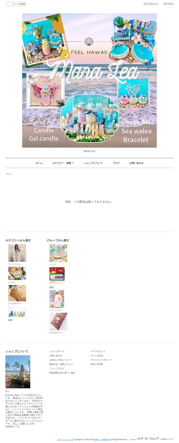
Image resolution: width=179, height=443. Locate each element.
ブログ (116, 163)
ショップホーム (56, 351)
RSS (93, 364)
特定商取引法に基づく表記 (62, 373)
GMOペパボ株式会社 (102, 439)
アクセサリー (17, 295)
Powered (152, 439)
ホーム (39, 163)
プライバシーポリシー (101, 360)
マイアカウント (150, 3)
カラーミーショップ (65, 439)
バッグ (17, 275)
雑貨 (17, 313)
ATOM (100, 364)
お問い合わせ (136, 163)
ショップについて (93, 163)
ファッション (17, 254)
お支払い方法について (60, 360)
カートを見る (97, 355)
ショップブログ (56, 368)
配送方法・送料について (61, 364)
